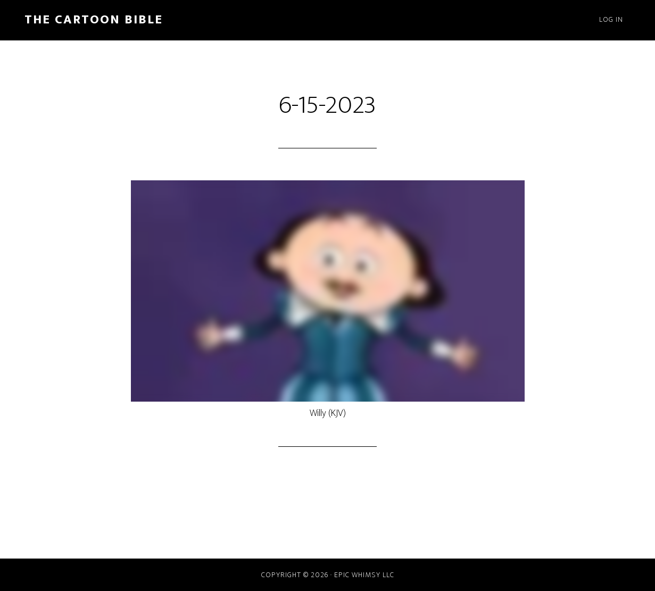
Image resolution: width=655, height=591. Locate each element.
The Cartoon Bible (93, 19)
